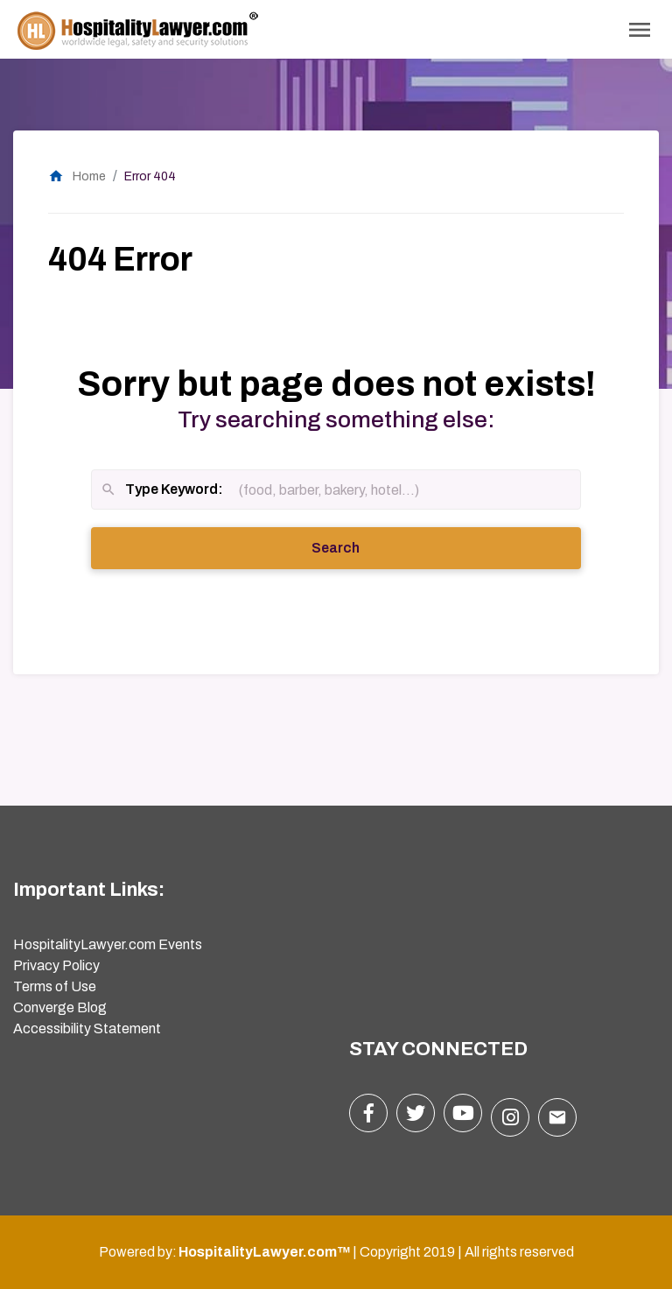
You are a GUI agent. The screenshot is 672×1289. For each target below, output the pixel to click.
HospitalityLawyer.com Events (107, 944)
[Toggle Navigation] (639, 30)
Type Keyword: (162, 491)
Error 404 (150, 176)
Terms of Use (54, 986)
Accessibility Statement (87, 1028)
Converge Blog (60, 1007)
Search (360, 546)
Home (77, 176)
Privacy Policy (56, 965)
